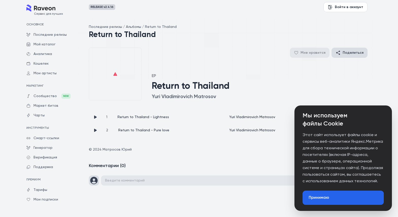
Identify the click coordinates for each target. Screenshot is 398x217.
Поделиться (349, 52)
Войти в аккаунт (345, 7)
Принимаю (319, 198)
